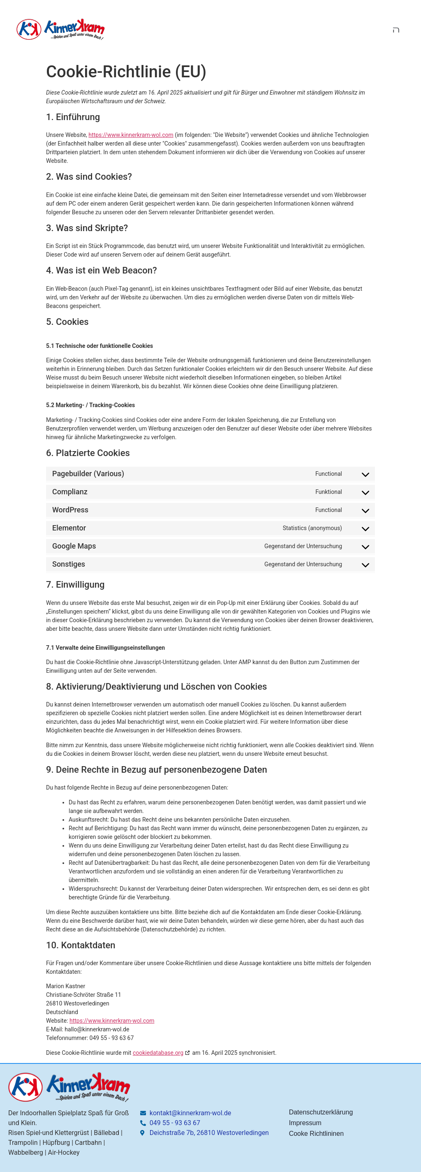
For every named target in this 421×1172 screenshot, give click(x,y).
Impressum (305, 1122)
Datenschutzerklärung (321, 1112)
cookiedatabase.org (158, 1052)
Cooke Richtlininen (316, 1133)
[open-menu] (398, 29)
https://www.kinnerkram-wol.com (130, 135)
